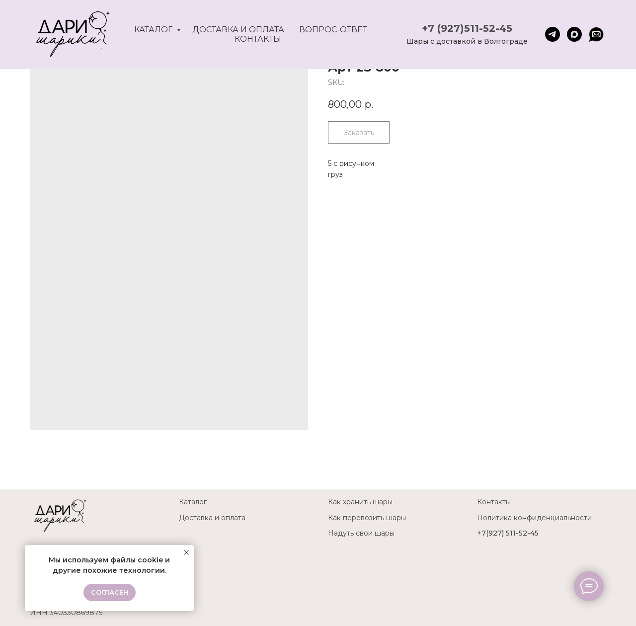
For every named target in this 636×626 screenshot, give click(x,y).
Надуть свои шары (361, 533)
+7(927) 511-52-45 (508, 533)
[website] (596, 34)
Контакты (258, 39)
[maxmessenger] (574, 34)
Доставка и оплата (238, 29)
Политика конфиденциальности (534, 517)
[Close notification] (186, 552)
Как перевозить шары (367, 517)
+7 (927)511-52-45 (467, 28)
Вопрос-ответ (333, 29)
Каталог (154, 29)
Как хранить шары (360, 501)
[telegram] (552, 34)
